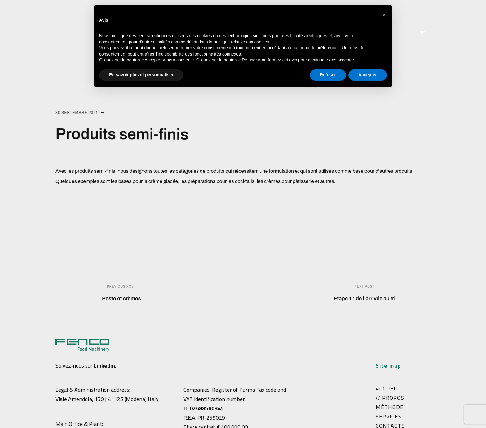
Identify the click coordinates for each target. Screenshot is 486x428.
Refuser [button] (328, 74)
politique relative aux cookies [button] (241, 41)
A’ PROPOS (390, 398)
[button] (384, 15)
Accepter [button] (367, 74)
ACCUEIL (387, 388)
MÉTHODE (390, 407)
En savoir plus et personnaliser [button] (141, 74)
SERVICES (389, 416)
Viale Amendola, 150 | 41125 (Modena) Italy (107, 399)
